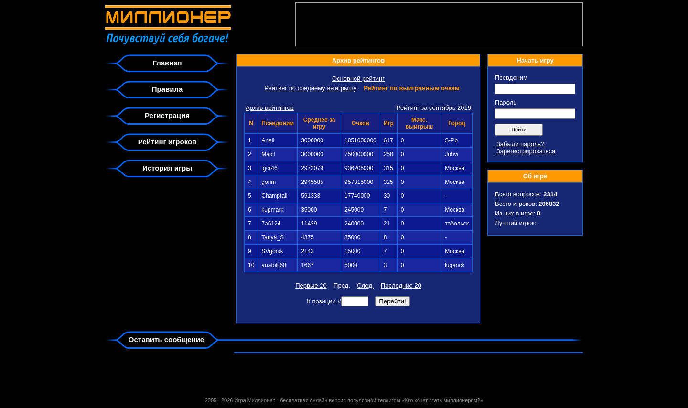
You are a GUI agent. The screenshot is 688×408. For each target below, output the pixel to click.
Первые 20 (310, 285)
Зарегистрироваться (525, 151)
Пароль (505, 102)
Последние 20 (401, 285)
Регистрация (167, 115)
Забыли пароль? (520, 144)
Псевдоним (511, 77)
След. (365, 285)
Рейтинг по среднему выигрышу (310, 88)
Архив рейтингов (270, 107)
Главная (167, 63)
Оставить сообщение (166, 339)
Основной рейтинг (358, 78)
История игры (167, 168)
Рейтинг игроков (167, 142)
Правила (167, 89)
